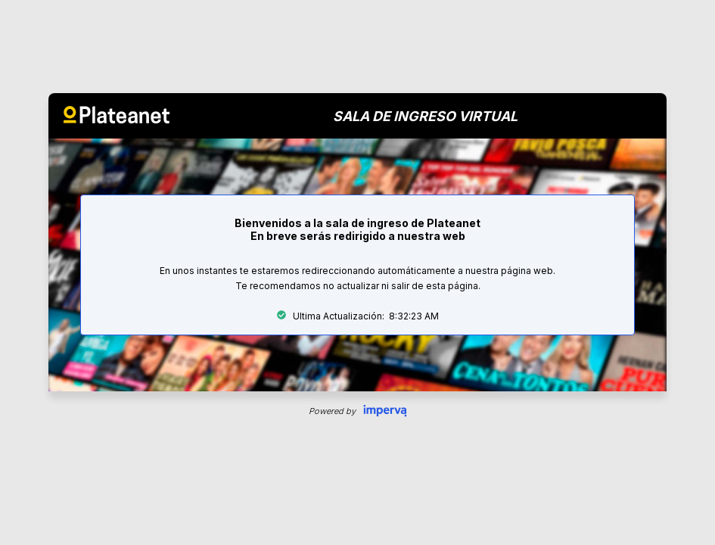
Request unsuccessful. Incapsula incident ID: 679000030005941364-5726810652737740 (357, 272)
